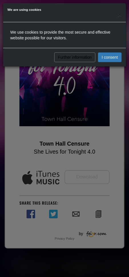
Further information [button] (75, 57)
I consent (110, 57)
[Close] (120, 15)
